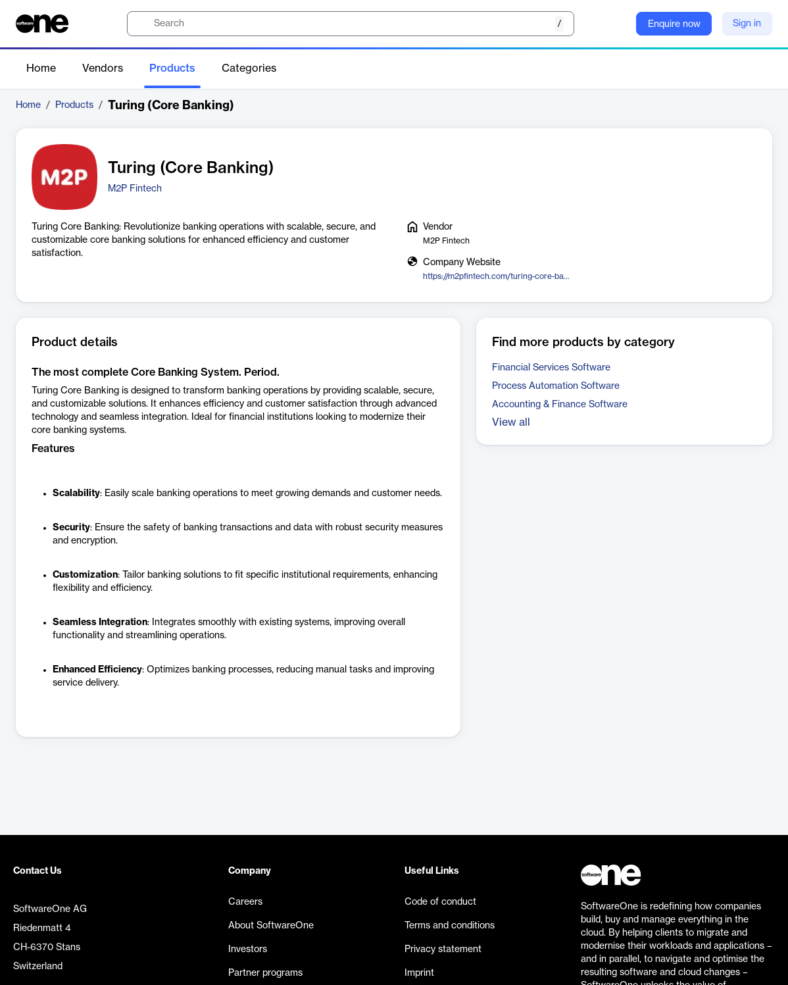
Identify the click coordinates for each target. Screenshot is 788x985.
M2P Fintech (135, 188)
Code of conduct (440, 902)
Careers (245, 902)
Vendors (102, 68)
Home (41, 68)
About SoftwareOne (271, 925)
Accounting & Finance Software (560, 404)
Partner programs (265, 973)
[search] (350, 23)
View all (511, 422)
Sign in (747, 23)
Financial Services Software (551, 367)
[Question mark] (617, 24)
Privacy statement (443, 949)
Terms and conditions (450, 925)
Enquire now (674, 24)
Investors (247, 949)
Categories (249, 68)
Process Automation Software (556, 386)
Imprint (419, 973)
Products (172, 68)
